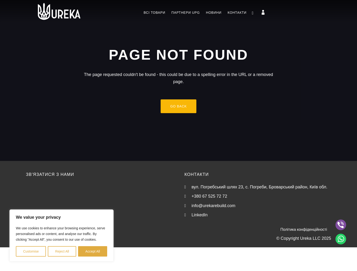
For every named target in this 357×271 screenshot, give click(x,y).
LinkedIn (200, 215)
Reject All (62, 251)
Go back (178, 106)
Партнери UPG (186, 12)
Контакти (237, 12)
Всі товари (154, 12)
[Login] (263, 12)
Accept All (92, 251)
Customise (31, 251)
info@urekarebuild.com (213, 205)
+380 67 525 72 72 (209, 196)
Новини (213, 12)
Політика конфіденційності (303, 229)
